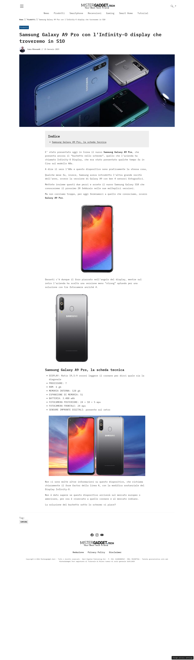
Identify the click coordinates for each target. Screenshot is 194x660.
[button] (173, 6)
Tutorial (142, 13)
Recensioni (94, 13)
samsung (23, 522)
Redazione (78, 552)
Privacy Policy (96, 552)
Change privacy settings (183, 658)
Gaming (110, 13)
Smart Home (126, 13)
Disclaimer (115, 552)
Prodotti (59, 13)
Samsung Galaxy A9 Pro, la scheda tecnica (79, 142)
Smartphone (76, 13)
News (46, 13)
